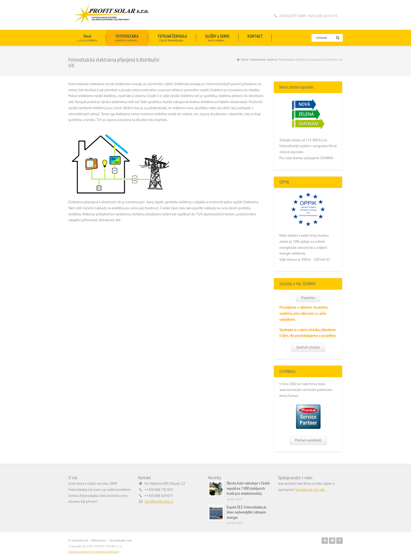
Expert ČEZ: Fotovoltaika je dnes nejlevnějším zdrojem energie (246, 512)
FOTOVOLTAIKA (127, 37)
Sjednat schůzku (308, 347)
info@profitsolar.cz (159, 501)
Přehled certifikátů (308, 440)
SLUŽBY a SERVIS (217, 37)
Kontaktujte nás (120, 540)
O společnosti (78, 540)
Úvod (87, 37)
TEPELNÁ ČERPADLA (172, 37)
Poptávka (308, 298)
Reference (99, 540)
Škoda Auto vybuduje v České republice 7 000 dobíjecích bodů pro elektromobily (248, 488)
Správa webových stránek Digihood (93, 552)
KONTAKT (255, 37)
